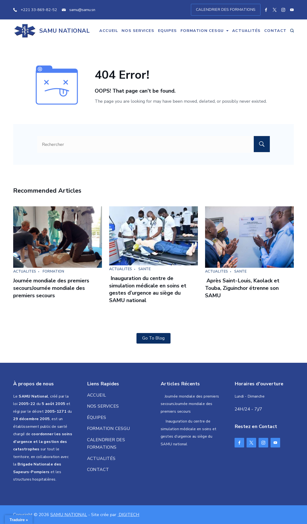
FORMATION (53, 271)
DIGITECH (128, 515)
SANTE (144, 269)
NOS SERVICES (138, 30)
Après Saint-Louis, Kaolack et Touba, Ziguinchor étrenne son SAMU (242, 288)
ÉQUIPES (96, 417)
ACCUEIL (108, 30)
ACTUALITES (24, 271)
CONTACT (275, 30)
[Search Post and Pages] (292, 30)
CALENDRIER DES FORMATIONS (225, 9)
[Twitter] (275, 10)
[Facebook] (266, 10)
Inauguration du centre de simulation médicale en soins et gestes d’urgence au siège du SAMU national (147, 289)
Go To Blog (153, 338)
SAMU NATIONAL (64, 31)
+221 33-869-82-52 (39, 9)
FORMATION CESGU (205, 30)
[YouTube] (292, 10)
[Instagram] (283, 10)
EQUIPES (167, 30)
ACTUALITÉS (246, 30)
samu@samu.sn (82, 9)
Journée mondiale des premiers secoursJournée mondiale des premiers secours (51, 288)
